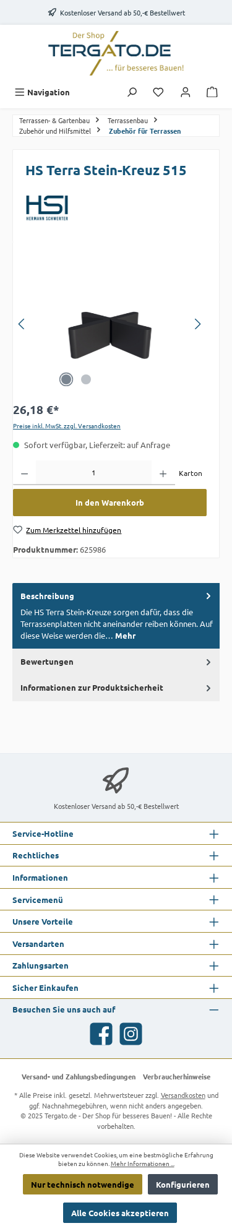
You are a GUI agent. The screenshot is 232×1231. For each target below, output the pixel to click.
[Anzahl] (93, 472)
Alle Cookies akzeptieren (120, 1212)
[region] (110, 324)
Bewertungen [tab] (116, 661)
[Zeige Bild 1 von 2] (66, 379)
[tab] (116, 616)
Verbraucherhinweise (176, 1076)
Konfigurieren (183, 1184)
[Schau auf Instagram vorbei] (131, 1034)
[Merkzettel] (158, 92)
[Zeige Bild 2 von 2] (86, 379)
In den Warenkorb (109, 502)
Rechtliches (35, 855)
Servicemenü (37, 899)
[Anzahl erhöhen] (163, 472)
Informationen (40, 877)
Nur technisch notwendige (82, 1184)
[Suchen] (131, 92)
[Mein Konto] (185, 92)
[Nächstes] (197, 324)
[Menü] (42, 92)
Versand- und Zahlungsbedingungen (78, 1076)
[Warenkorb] (212, 92)
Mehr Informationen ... (142, 1163)
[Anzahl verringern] (24, 472)
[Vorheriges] (22, 324)
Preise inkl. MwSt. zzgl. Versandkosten (67, 425)
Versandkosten (183, 1095)
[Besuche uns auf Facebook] (101, 1034)
